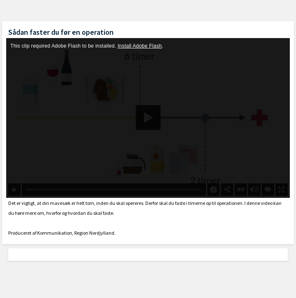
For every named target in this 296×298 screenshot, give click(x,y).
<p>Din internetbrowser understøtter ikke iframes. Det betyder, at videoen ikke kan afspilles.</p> (148, 118)
